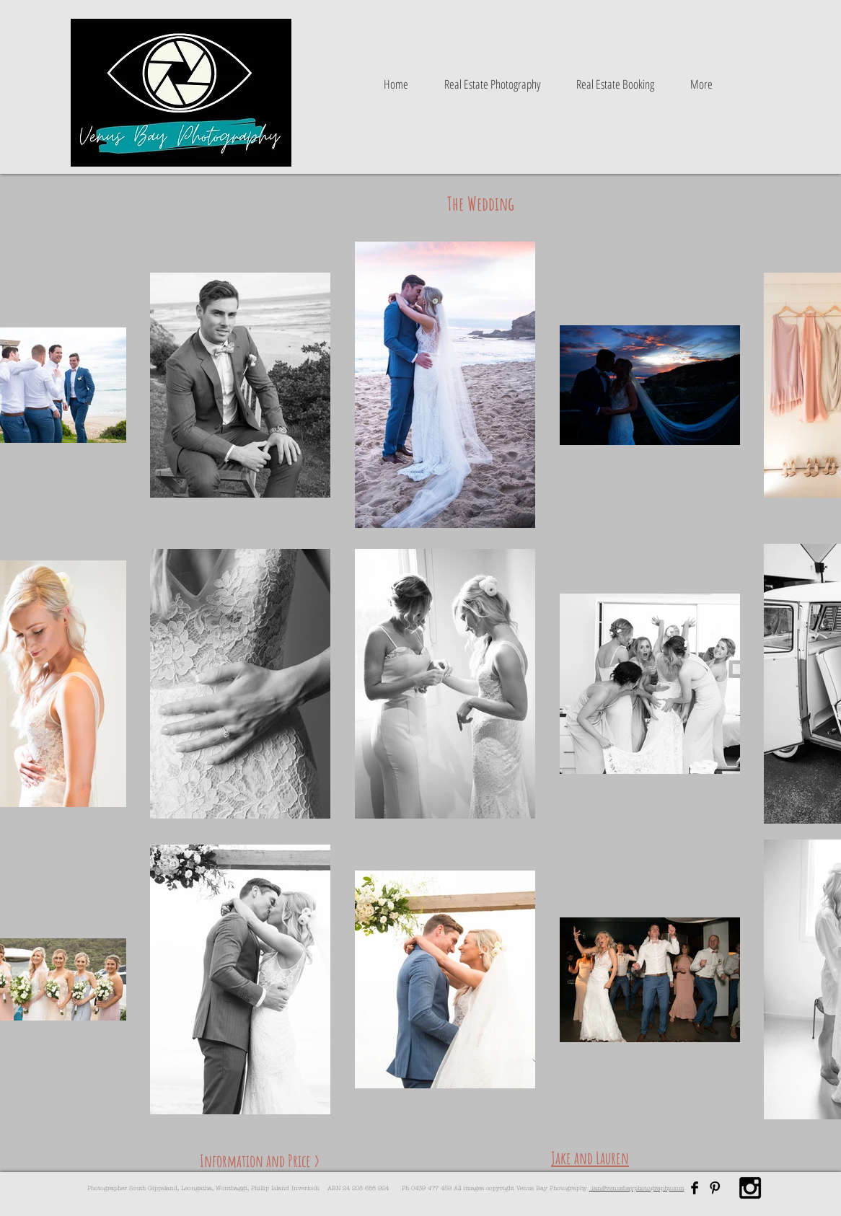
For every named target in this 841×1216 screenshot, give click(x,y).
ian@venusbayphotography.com (636, 1188)
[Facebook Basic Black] (694, 1187)
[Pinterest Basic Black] (714, 1187)
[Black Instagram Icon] (750, 1188)
